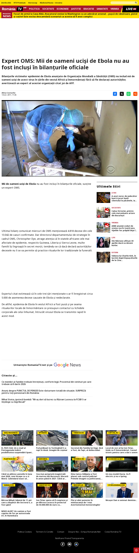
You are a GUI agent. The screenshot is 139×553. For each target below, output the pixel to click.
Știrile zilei (6, 3)
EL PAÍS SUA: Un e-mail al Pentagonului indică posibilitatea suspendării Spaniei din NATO (17, 450)
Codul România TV (113, 531)
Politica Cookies (25, 531)
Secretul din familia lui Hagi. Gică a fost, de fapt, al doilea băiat (87, 449)
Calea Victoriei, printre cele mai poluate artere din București (123, 213)
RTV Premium (20, 3)
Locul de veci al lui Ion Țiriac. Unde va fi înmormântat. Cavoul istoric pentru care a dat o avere (122, 450)
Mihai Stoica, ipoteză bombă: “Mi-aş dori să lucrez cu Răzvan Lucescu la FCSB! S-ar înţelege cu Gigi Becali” (44, 400)
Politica (34, 9)
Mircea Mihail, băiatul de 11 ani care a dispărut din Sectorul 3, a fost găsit (16, 502)
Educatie (88, 9)
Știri (114, 193)
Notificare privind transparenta (69, 538)
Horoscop (32, 3)
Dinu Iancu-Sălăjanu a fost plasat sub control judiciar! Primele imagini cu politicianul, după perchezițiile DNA (86, 476)
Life (113, 237)
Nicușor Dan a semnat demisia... (121, 500)
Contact (60, 531)
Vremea (114, 9)
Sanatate (102, 9)
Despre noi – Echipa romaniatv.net (84, 531)
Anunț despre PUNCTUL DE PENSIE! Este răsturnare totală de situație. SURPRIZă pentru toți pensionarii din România (44, 392)
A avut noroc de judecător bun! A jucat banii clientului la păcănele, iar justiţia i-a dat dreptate (124, 198)
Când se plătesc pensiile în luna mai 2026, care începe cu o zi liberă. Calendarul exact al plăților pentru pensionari (16, 476)
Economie (63, 9)
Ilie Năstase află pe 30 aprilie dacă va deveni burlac (122, 243)
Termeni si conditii (44, 531)
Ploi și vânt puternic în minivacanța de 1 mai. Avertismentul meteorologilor (85, 502)
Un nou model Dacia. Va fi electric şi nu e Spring (118, 475)
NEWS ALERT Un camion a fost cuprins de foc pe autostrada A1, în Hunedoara (16, 513)
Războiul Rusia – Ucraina (51, 3)
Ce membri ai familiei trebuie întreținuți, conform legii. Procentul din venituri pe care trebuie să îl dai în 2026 (46, 383)
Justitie (76, 9)
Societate (48, 9)
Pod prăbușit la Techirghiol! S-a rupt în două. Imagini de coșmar (51, 449)
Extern (115, 252)
